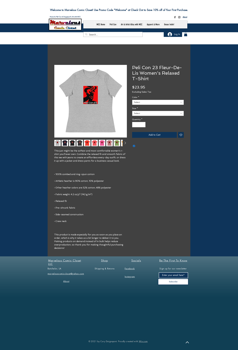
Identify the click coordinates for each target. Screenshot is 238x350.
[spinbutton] (138, 124)
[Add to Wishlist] (181, 135)
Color (135, 97)
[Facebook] (174, 17)
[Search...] (112, 34)
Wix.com (143, 341)
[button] (185, 34)
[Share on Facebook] (134, 146)
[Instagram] (179, 17)
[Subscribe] (173, 282)
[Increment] (143, 124)
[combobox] (158, 102)
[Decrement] (134, 124)
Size (135, 108)
